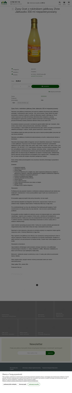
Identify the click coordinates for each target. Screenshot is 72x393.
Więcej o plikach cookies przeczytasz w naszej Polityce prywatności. (20, 381)
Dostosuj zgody (22, 384)
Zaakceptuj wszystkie (34, 384)
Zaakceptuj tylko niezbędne (10, 384)
